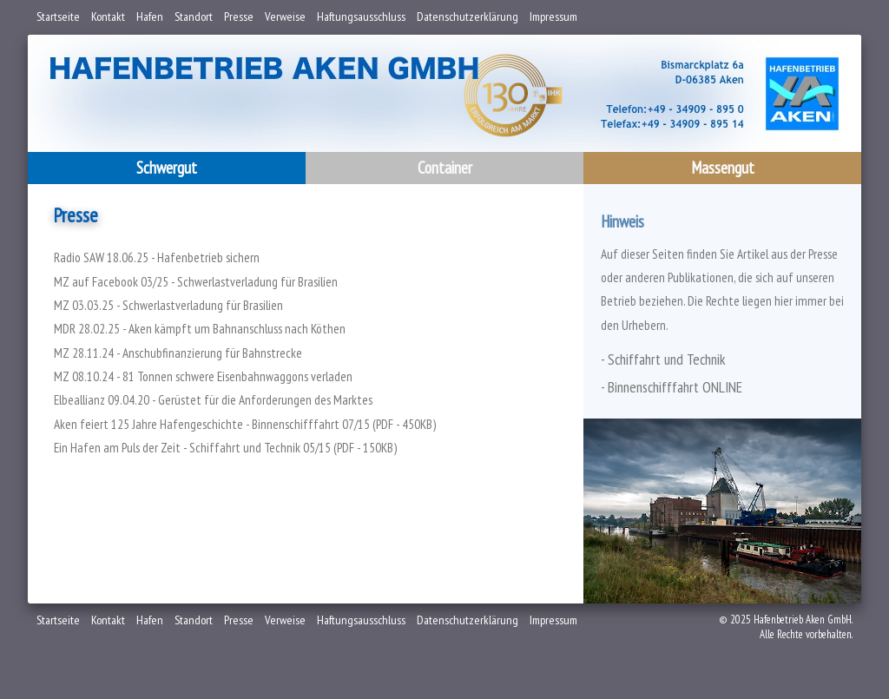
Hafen (149, 16)
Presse (239, 16)
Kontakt (108, 16)
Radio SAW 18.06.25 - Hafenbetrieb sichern (157, 257)
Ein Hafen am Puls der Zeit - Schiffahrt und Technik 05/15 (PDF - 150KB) (225, 447)
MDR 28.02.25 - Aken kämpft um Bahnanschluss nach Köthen (200, 328)
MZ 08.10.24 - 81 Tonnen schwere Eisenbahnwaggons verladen (203, 376)
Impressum (553, 16)
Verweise (285, 16)
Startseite (58, 16)
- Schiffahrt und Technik (663, 359)
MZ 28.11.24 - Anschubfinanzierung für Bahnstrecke (178, 353)
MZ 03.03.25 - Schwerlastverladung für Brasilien (168, 305)
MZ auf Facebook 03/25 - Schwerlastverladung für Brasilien (196, 282)
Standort (194, 16)
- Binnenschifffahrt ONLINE (671, 387)
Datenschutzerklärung (467, 16)
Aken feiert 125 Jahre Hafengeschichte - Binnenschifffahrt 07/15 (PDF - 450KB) (245, 424)
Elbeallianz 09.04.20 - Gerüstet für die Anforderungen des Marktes (213, 400)
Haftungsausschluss (361, 16)
